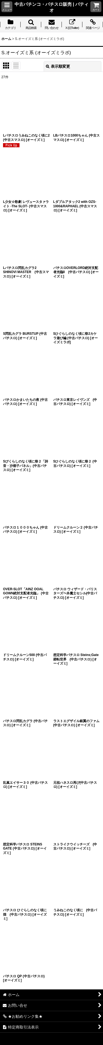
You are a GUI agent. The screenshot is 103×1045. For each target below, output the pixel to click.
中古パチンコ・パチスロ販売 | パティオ (52, 7)
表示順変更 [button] (58, 66)
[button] (6, 6)
